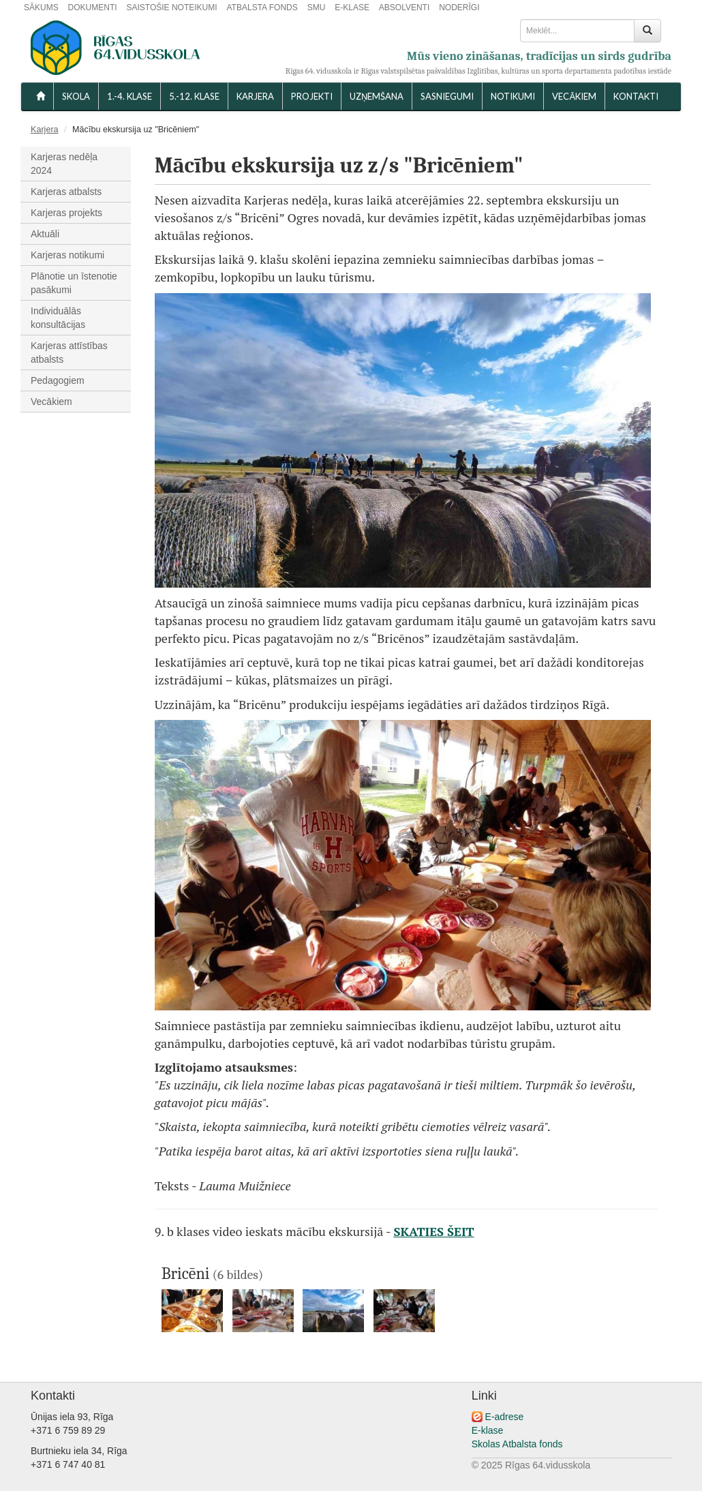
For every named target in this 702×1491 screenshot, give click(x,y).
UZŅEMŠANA (376, 96)
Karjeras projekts (66, 212)
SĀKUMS (41, 7)
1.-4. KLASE (129, 96)
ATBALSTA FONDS (262, 7)
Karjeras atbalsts (66, 191)
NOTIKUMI (513, 96)
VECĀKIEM (574, 96)
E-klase (488, 1430)
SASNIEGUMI (447, 96)
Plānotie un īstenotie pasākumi (74, 283)
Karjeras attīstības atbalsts (69, 352)
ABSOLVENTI (404, 7)
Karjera (255, 96)
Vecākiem (51, 401)
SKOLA (76, 96)
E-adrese (504, 1416)
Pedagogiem (58, 380)
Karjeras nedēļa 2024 (64, 163)
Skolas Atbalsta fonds (517, 1444)
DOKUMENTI (92, 7)
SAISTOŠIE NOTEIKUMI (171, 7)
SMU (316, 7)
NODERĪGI (459, 7)
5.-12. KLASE (194, 96)
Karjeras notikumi (67, 255)
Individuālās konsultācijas (58, 317)
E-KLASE (352, 7)
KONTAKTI (635, 96)
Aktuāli (45, 233)
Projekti (312, 96)
